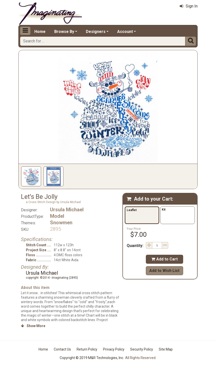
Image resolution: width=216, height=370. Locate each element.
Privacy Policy (113, 349)
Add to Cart (164, 259)
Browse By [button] (64, 31)
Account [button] (125, 31)
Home (40, 31)
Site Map (166, 349)
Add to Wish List (164, 270)
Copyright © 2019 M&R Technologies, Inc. (92, 358)
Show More (33, 326)
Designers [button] (96, 31)
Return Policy (87, 349)
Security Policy (141, 349)
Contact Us (62, 349)
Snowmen (61, 223)
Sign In (189, 6)
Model (57, 216)
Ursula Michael (67, 210)
